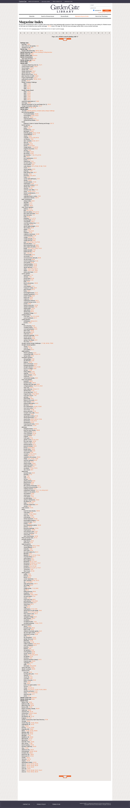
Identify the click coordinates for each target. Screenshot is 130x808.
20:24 (29, 506)
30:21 (46, 490)
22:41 (29, 194)
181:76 (35, 538)
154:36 (28, 757)
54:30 (34, 389)
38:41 (31, 470)
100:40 (38, 430)
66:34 (32, 462)
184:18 (29, 99)
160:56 (32, 705)
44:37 (32, 534)
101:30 (34, 566)
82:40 (35, 158)
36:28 (32, 278)
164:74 (29, 759)
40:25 (28, 156)
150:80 (30, 523)
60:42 (32, 402)
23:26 (30, 175)
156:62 (36, 76)
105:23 (36, 115)
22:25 (32, 422)
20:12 (29, 160)
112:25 (31, 647)
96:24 (33, 443)
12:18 (34, 621)
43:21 (35, 313)
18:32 (28, 281)
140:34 (28, 721)
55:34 (36, 439)
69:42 (35, 421)
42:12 (34, 444)
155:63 (35, 66)
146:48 (28, 761)
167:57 (30, 738)
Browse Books (64, 16)
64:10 (39, 659)
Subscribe (31, 16)
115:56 (40, 419)
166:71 (40, 106)
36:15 (35, 318)
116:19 (33, 191)
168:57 (37, 394)
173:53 (29, 735)
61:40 (32, 183)
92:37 (32, 689)
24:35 (29, 681)
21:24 (39, 487)
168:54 (34, 383)
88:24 (27, 590)
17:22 (33, 243)
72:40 (37, 520)
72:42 (31, 512)
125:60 (30, 136)
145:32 (30, 702)
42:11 (30, 218)
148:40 (31, 737)
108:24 (29, 626)
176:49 (32, 723)
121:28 (34, 107)
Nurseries (34, 55)
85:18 (32, 311)
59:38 (38, 384)
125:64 (33, 501)
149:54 (30, 362)
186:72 (29, 88)
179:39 (26, 748)
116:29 (34, 425)
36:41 (40, 631)
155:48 (35, 713)
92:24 (30, 142)
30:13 (29, 455)
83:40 (33, 145)
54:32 (32, 560)
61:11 (37, 389)
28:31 (31, 341)
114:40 (30, 370)
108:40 (31, 381)
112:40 (30, 171)
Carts (32, 54)
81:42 (32, 688)
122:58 (32, 409)
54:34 (31, 550)
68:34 (34, 175)
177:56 (29, 85)
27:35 (35, 354)
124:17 (37, 141)
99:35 (36, 403)
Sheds (33, 699)
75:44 (29, 49)
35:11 (29, 168)
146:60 (39, 525)
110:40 (34, 637)
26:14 (36, 300)
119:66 (38, 545)
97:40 (30, 397)
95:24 (37, 492)
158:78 (33, 669)
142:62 (35, 446)
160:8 (37, 101)
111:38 (43, 343)
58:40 (36, 588)
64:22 (36, 149)
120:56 (36, 335)
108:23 (32, 186)
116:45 (36, 689)
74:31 (30, 553)
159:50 (35, 751)
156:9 (29, 61)
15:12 (30, 436)
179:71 (49, 104)
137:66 (31, 640)
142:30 (30, 707)
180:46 (29, 98)
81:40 (35, 693)
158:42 (31, 729)
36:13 (34, 134)
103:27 (35, 392)
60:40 (32, 419)
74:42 (32, 414)
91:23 (31, 280)
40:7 (30, 718)
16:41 (29, 458)
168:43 (37, 50)
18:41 (32, 248)
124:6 (30, 658)
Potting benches (47, 52)
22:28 (31, 593)
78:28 (36, 166)
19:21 (33, 164)
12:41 (32, 161)
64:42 (36, 655)
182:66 (36, 723)
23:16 (39, 155)
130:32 (28, 767)
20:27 (31, 253)
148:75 (36, 198)
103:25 (37, 413)
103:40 (34, 441)
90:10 (34, 118)
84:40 (31, 299)
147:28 (27, 731)
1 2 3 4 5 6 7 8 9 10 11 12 (65, 39)
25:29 (32, 231)
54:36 (31, 452)
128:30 (28, 765)
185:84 (33, 530)
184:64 (31, 753)
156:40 (29, 92)
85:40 (31, 334)
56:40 (31, 297)
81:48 (30, 107)
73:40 (39, 196)
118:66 (35, 594)
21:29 (33, 130)
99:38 (32, 115)
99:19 (28, 607)
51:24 (30, 678)
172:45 (28, 727)
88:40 (33, 447)
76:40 (32, 458)
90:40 (33, 337)
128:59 (28, 683)
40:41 (29, 606)
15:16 (36, 155)
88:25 (30, 582)
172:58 (38, 133)
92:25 (29, 303)
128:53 (44, 689)
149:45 (30, 713)
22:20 (30, 137)
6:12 (33, 466)
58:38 (34, 368)
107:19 (34, 267)
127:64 (30, 514)
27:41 (38, 179)
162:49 (29, 93)
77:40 (35, 307)
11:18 (32, 155)
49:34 (37, 213)
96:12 (34, 602)
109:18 (49, 26)
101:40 (31, 153)
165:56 (31, 731)
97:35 (30, 232)
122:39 (35, 272)
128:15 (35, 583)
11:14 (39, 490)
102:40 (35, 406)
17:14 (31, 275)
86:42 (29, 577)
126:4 (28, 44)
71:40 (34, 395)
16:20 (29, 574)
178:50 (32, 727)
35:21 (37, 120)
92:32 (36, 185)
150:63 (30, 69)
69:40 (31, 421)
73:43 (32, 693)
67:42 (36, 531)
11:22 (33, 147)
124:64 (33, 449)
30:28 (36, 634)
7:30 (31, 316)
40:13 (32, 495)
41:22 (33, 612)
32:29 (33, 473)
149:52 (35, 364)
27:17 (29, 612)
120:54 (36, 528)
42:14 (34, 432)
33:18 (33, 163)
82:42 (36, 147)
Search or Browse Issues (47, 16)
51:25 (37, 223)
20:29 (34, 212)
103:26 (37, 424)
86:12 (36, 552)
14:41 (32, 270)
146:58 (35, 519)
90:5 (32, 47)
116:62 (36, 674)
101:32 (34, 555)
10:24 (30, 322)
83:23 (34, 639)
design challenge (49, 111)
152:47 (36, 770)
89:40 (34, 591)
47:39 (34, 58)
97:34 (34, 235)
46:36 (37, 137)
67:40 (35, 533)
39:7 (28, 718)
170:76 (31, 507)
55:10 (29, 145)
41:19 (38, 354)
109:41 (35, 327)
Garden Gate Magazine (33, 1)
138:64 (34, 514)
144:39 (34, 746)
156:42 (31, 704)
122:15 (29, 664)
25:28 (36, 248)
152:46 (32, 742)
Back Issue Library (46, 1)
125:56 (36, 305)
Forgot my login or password (104, 12)
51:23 (35, 691)
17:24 (27, 253)
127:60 (31, 515)
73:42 (31, 139)
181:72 (52, 123)
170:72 (35, 468)
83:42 (37, 247)
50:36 (33, 651)
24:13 (32, 286)
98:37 (35, 172)
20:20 (33, 296)
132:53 (30, 526)
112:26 (34, 182)
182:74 (29, 87)
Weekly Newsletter (57, 1)
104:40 (31, 131)
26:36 (32, 356)
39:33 (32, 310)
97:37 (33, 237)
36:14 (34, 465)
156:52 (31, 68)
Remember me (98, 10)
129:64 (35, 428)
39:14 (33, 166)
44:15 (33, 289)
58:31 (36, 378)
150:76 (31, 387)
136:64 (31, 117)
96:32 (30, 672)
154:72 (37, 580)
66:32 (35, 460)
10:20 (32, 484)
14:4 (37, 46)
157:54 (31, 756)
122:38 (37, 234)
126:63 (33, 661)
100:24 (29, 191)
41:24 (33, 596)
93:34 (34, 680)
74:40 (35, 609)
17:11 (30, 202)
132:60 (39, 406)
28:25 (32, 321)
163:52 (32, 724)
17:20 (27, 476)
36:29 (32, 332)
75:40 (29, 648)
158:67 (29, 103)
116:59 (40, 689)
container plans (40, 111)
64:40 (32, 655)
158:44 (30, 715)
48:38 (37, 245)
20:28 (31, 242)
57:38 (31, 144)
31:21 (33, 455)
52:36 (31, 666)
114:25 (40, 248)
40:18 (33, 439)
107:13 (30, 209)
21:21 (34, 316)
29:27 (29, 284)
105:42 (30, 180)
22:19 (33, 169)
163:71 (35, 77)
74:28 (33, 373)
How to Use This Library (101, 16)
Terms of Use (56, 804)
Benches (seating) (38, 52)
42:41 (35, 488)
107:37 (33, 220)
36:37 (29, 346)
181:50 (31, 712)
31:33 (30, 277)
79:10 (36, 190)
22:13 (34, 353)
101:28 (32, 571)
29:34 (34, 643)
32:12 (36, 294)
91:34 (33, 435)
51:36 (29, 128)
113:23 (44, 166)
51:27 (36, 292)
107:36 (35, 264)
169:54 (34, 762)
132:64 (31, 405)
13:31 (29, 270)
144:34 (47, 343)
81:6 (32, 558)
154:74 (34, 454)
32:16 (28, 210)
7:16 (33, 215)
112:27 (34, 498)
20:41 (36, 504)
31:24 (30, 174)
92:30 (36, 416)
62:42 (35, 329)
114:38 (38, 367)
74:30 (31, 569)
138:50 (35, 79)
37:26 (29, 479)
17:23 (34, 250)
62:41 (36, 340)
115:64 (36, 458)
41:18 (34, 242)
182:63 (41, 50)
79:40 (33, 251)
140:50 (35, 74)
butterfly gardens (31, 111)
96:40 (33, 326)
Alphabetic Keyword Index (82, 16)
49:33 (33, 254)
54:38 (37, 226)
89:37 (31, 585)
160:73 (28, 80)
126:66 (33, 463)
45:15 (32, 349)
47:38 (28, 598)
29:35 (38, 643)
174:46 (29, 96)
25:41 (29, 150)
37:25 (30, 454)
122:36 (35, 265)
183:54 (27, 726)
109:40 (32, 330)
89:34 (32, 228)
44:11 (35, 417)
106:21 (33, 221)
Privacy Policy (41, 804)
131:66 (32, 517)
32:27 (31, 376)
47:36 (27, 582)
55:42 (31, 594)
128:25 (31, 205)
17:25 (28, 231)
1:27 (36, 490)
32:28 (33, 137)
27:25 (31, 542)
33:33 (32, 541)
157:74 (32, 73)
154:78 (30, 348)
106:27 (36, 269)
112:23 (37, 632)
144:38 (32, 745)
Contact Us (26, 804)
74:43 (36, 270)
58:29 (35, 288)
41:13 (28, 636)
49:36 (31, 656)
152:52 (32, 667)
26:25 (33, 201)
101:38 (30, 126)
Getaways (34, 697)
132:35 (28, 770)
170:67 (34, 71)
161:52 (32, 716)
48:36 (31, 256)
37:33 (29, 229)
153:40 (31, 751)
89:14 (35, 645)
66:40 (33, 141)
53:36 (32, 398)
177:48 (30, 743)
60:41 (36, 400)
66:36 (33, 451)
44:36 (33, 338)
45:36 (33, 394)
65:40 (32, 650)
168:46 (29, 95)
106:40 (36, 114)
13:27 (29, 248)
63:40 (32, 615)
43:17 (30, 675)
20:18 (38, 302)
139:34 (32, 750)
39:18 (31, 210)
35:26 (36, 601)
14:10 (29, 688)
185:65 (31, 732)
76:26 (32, 360)
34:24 (34, 133)
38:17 (38, 485)
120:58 (36, 536)
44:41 (28, 177)
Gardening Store (68, 1)
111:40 (32, 642)
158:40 (32, 754)
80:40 (33, 481)
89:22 (28, 217)
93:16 (34, 411)
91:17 (31, 620)
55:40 (32, 493)
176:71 (40, 65)
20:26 (27, 242)
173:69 (28, 772)
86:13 (30, 555)
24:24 (37, 316)
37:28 (32, 359)
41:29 (32, 503)
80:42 (32, 482)
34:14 (34, 367)
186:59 (37, 708)
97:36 (32, 269)
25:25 (32, 601)
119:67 (35, 561)
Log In (106, 10)
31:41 (34, 408)
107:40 (34, 433)
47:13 (30, 204)
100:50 (36, 283)
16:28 (28, 587)
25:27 (29, 237)
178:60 (51, 343)
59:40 (40, 610)
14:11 (33, 694)
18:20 (43, 490)
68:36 (34, 666)
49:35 (34, 239)
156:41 (40, 770)
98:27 (31, 662)
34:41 (28, 291)
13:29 (28, 269)
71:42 (30, 373)
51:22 (29, 689)
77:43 (31, 677)
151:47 (30, 740)
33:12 (35, 321)
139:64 (37, 500)
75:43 (38, 242)
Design (33, 60)
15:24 (32, 496)
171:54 (29, 84)
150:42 (29, 710)
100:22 (36, 419)
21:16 (30, 474)
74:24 (38, 685)
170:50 (31, 734)
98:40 (33, 628)
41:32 (32, 390)
